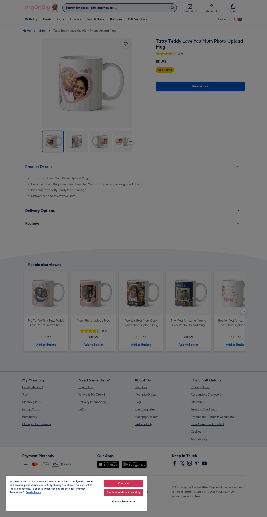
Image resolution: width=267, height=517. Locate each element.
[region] (76, 493)
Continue (123, 483)
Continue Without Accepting (123, 492)
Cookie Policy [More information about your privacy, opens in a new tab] (33, 492)
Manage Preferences (123, 501)
